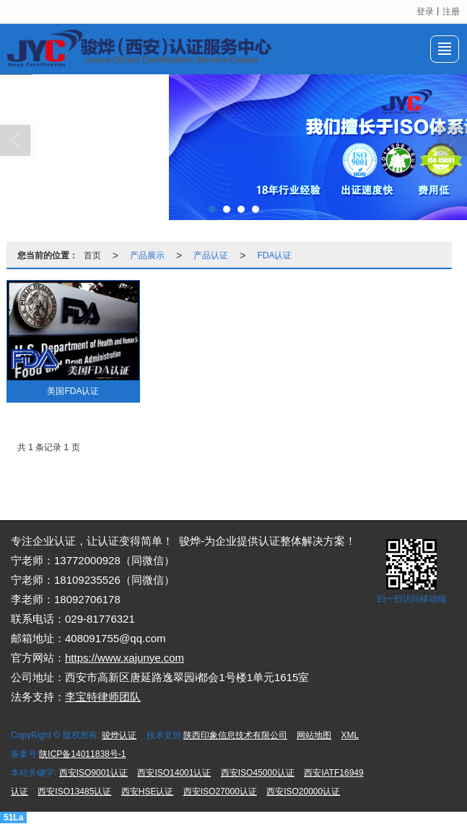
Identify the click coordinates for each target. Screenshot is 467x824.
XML (350, 735)
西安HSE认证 (147, 791)
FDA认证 (274, 255)
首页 (92, 255)
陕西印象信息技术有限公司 (235, 735)
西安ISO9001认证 (93, 773)
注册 (451, 11)
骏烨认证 (119, 735)
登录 (425, 11)
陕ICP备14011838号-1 (82, 754)
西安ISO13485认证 (74, 791)
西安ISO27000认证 (220, 791)
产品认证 (210, 255)
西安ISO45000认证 (257, 773)
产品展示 (147, 255)
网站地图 (314, 735)
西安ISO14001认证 (174, 773)
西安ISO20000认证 (303, 791)
